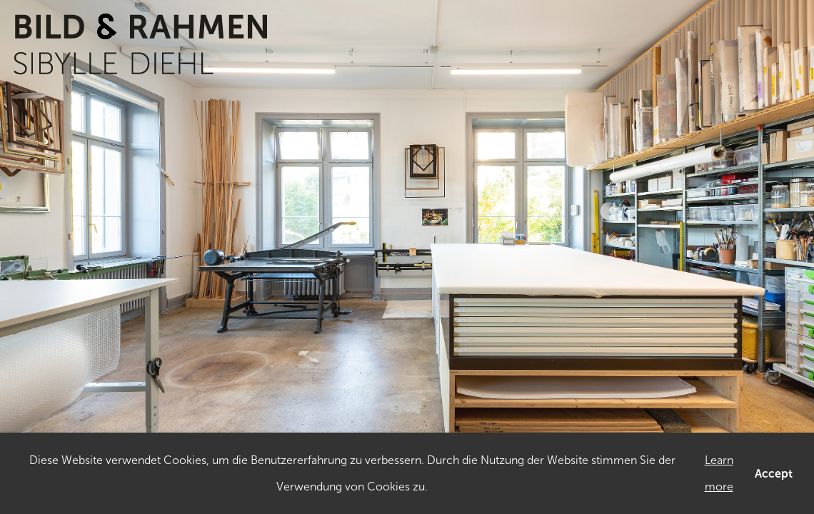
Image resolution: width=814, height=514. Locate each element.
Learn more (719, 473)
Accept (774, 474)
